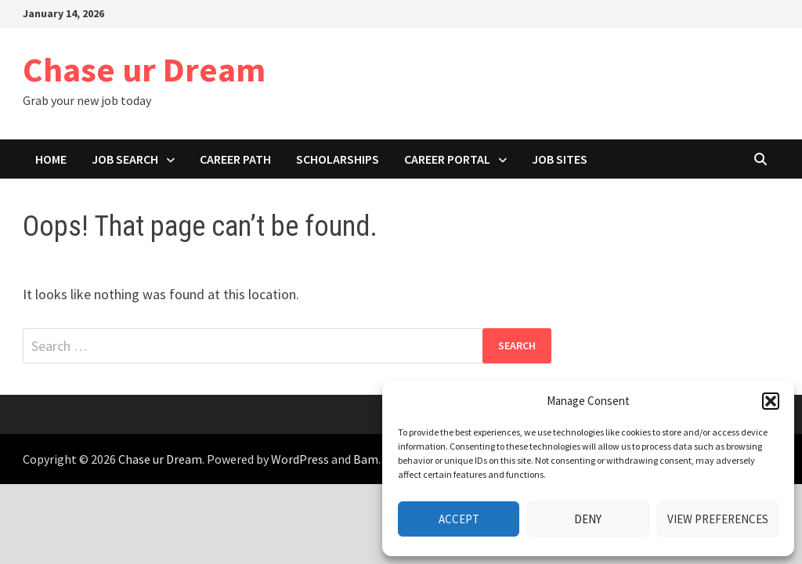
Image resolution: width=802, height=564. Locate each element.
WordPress (300, 459)
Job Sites (559, 159)
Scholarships (337, 159)
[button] (771, 401)
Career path (235, 159)
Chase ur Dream (144, 69)
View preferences (717, 519)
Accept (459, 519)
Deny (588, 519)
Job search (125, 159)
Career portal (447, 159)
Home (51, 159)
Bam (365, 459)
